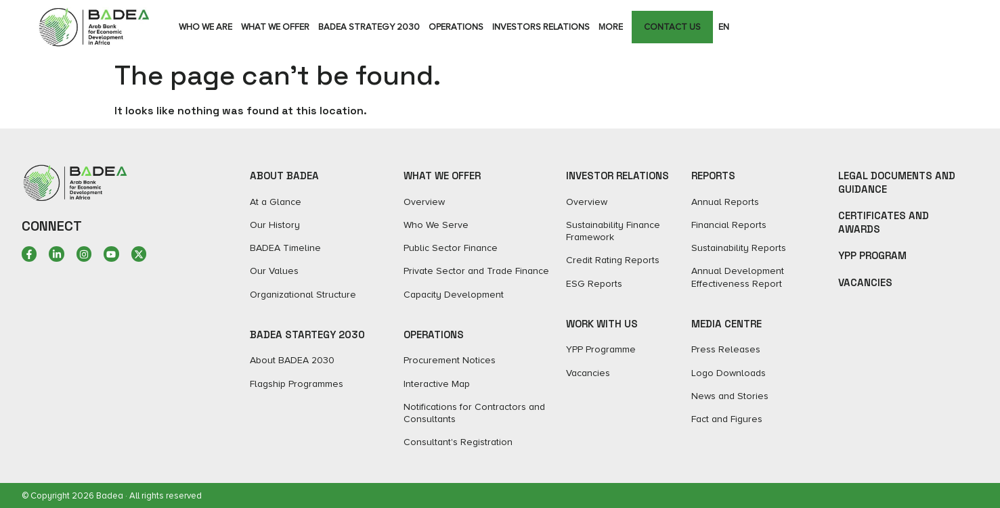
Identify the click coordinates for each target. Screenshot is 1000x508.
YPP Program (872, 255)
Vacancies (865, 282)
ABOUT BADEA (284, 175)
